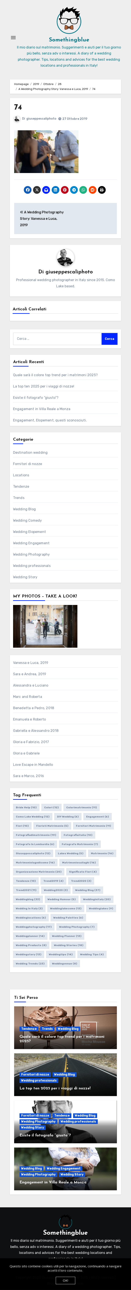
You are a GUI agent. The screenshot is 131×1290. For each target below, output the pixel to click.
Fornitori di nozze (27, 464)
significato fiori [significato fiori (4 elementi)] (83, 871)
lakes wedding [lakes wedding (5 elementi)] (70, 853)
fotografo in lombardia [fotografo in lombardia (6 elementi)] (35, 844)
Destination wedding (30, 453)
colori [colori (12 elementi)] (51, 807)
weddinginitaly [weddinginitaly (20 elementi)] (97, 899)
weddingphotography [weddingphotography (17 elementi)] (34, 926)
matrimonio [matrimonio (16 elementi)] (102, 853)
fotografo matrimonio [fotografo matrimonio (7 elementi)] (80, 844)
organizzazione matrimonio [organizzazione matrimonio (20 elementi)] (39, 871)
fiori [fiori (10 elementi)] (22, 825)
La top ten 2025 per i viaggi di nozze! (43, 386)
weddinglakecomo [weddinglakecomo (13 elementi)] (65, 908)
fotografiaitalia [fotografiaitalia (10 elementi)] (78, 835)
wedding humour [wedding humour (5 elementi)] (62, 899)
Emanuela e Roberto (29, 719)
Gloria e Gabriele (26, 753)
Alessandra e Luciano (30, 685)
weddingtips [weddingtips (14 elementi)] (61, 954)
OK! (65, 1280)
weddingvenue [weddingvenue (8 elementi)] (64, 963)
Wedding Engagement (31, 543)
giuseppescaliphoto (41, 118)
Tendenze (21, 486)
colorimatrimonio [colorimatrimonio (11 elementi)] (81, 807)
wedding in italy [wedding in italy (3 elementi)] (29, 908)
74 (18, 107)
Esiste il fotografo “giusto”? (36, 398)
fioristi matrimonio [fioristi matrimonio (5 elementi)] (52, 825)
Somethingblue (69, 40)
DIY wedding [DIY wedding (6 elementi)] (68, 816)
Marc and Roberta (27, 697)
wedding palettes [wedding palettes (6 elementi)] (68, 917)
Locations (21, 475)
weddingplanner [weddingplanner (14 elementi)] (30, 936)
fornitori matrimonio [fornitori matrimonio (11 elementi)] (93, 825)
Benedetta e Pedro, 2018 (33, 708)
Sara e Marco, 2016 (28, 776)
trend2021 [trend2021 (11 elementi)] (26, 890)
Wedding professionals (32, 566)
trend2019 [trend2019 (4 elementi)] (53, 880)
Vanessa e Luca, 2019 (30, 663)
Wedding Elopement (29, 532)
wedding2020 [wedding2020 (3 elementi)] (56, 890)
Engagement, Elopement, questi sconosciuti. (50, 420)
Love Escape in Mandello (33, 765)
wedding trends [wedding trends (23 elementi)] (30, 963)
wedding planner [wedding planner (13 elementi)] (66, 936)
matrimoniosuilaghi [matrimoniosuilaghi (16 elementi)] (79, 862)
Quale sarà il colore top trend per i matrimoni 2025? (55, 375)
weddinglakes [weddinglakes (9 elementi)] (101, 908)
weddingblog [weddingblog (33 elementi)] (28, 899)
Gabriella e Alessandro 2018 (36, 731)
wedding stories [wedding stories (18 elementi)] (68, 945)
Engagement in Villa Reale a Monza (42, 409)
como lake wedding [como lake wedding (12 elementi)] (33, 816)
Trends (18, 498)
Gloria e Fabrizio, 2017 (31, 742)
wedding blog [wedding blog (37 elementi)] (87, 890)
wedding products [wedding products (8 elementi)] (31, 945)
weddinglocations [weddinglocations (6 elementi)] (31, 917)
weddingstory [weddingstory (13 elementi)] (28, 954)
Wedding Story (25, 577)
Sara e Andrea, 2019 (29, 674)
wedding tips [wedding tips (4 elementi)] (92, 954)
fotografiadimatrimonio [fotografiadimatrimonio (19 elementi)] (36, 835)
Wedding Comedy (27, 520)
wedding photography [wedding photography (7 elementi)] (77, 926)
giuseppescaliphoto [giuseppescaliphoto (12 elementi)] (33, 853)
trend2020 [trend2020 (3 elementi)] (81, 880)
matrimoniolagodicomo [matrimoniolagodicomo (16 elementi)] (35, 862)
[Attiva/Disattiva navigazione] (13, 37)
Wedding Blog (24, 509)
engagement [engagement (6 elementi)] (97, 816)
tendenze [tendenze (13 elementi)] (26, 880)
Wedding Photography (31, 554)
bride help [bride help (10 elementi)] (26, 807)
